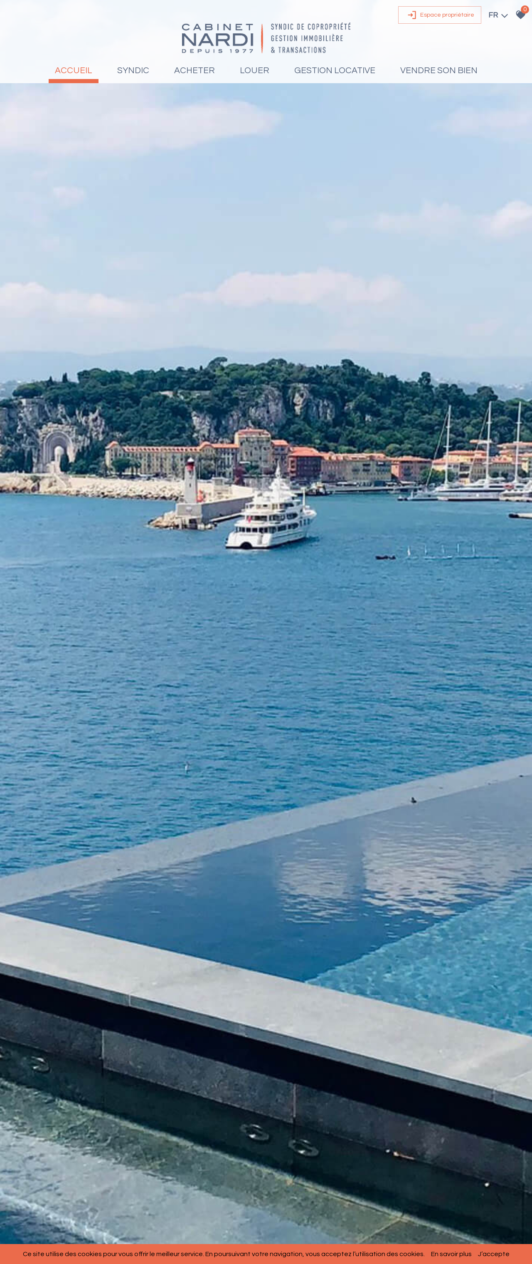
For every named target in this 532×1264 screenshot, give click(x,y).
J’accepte (494, 1254)
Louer (254, 70)
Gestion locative (334, 70)
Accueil (73, 70)
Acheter (194, 70)
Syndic (133, 70)
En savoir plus (451, 1254)
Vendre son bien (439, 70)
